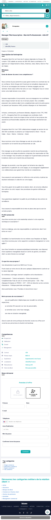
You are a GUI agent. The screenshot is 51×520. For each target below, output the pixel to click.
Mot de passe (7, 433)
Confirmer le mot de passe (11, 441)
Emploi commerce (9, 468)
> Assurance (5, 487)
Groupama (15, 26)
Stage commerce (9, 465)
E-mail (5, 410)
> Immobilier (5, 496)
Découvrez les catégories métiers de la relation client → (25, 480)
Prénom (5, 403)
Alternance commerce (10, 466)
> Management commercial (9, 498)
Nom (27, 403)
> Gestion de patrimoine (9, 494)
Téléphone (6, 418)
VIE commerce (8, 469)
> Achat (4, 485)
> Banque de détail (7, 489)
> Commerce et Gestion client (10, 492)
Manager (4, 39)
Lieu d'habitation (8, 426)
